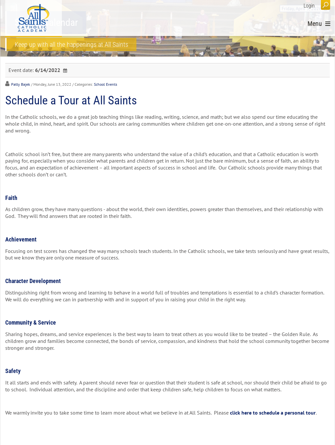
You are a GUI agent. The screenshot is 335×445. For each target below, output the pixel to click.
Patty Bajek (20, 84)
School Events (105, 84)
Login (309, 6)
